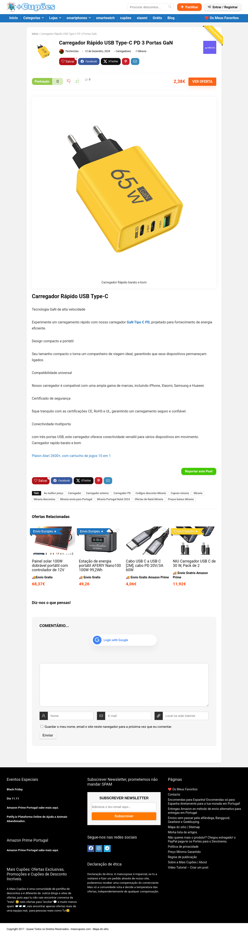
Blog (171, 18)
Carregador (74, 493)
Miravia (142, 51)
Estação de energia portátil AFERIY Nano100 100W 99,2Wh (100, 565)
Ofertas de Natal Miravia (149, 499)
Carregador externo (97, 493)
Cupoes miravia (180, 493)
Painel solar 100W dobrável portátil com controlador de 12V (50, 565)
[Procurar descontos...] (170, 7)
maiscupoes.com (81, 929)
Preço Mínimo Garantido (184, 852)
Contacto (174, 794)
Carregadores (123, 51)
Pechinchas (69, 51)
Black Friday (15, 789)
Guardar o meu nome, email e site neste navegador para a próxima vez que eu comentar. (108, 727)
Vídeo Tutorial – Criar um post (188, 867)
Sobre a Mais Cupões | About (187, 862)
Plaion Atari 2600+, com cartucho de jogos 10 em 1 (71, 456)
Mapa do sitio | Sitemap (184, 827)
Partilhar (189, 7)
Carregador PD (122, 493)
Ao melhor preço (53, 493)
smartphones (77, 18)
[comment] (124, 685)
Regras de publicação (182, 857)
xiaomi (142, 18)
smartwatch (105, 18)
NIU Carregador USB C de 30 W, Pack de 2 (194, 563)
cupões (125, 18)
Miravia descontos (44, 499)
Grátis (157, 18)
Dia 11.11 (13, 798)
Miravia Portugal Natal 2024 (113, 499)
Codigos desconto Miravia (151, 493)
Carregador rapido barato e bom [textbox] (56, 443)
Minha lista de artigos (182, 832)
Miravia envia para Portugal (76, 499)
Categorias (31, 18)
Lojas (53, 18)
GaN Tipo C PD (138, 322)
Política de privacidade (183, 846)
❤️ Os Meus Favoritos (222, 18)
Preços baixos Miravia (181, 499)
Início (13, 18)
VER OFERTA (202, 81)
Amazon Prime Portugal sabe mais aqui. (33, 807)
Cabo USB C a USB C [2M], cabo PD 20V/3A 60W (144, 565)
